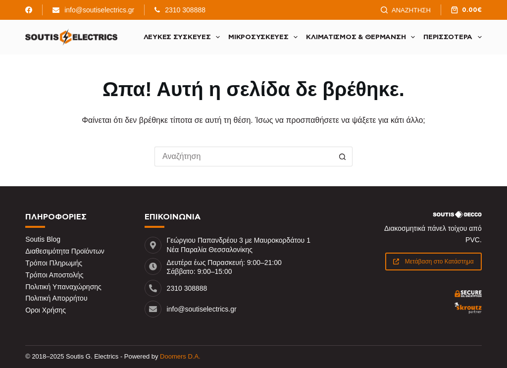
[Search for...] (243, 156)
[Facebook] (28, 9)
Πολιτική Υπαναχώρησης (63, 287)
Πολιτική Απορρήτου (56, 298)
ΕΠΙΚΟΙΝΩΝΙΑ (173, 217)
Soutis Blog (42, 239)
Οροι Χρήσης (45, 310)
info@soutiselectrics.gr (99, 10)
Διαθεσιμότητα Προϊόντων (64, 251)
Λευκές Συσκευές (184, 37)
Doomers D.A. (180, 356)
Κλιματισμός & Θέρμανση (362, 37)
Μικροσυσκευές (265, 37)
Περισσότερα (452, 37)
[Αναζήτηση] (406, 9)
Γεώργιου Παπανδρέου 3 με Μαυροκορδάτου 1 (238, 240)
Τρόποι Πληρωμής (53, 263)
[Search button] (343, 156)
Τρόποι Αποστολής (54, 275)
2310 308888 (185, 10)
